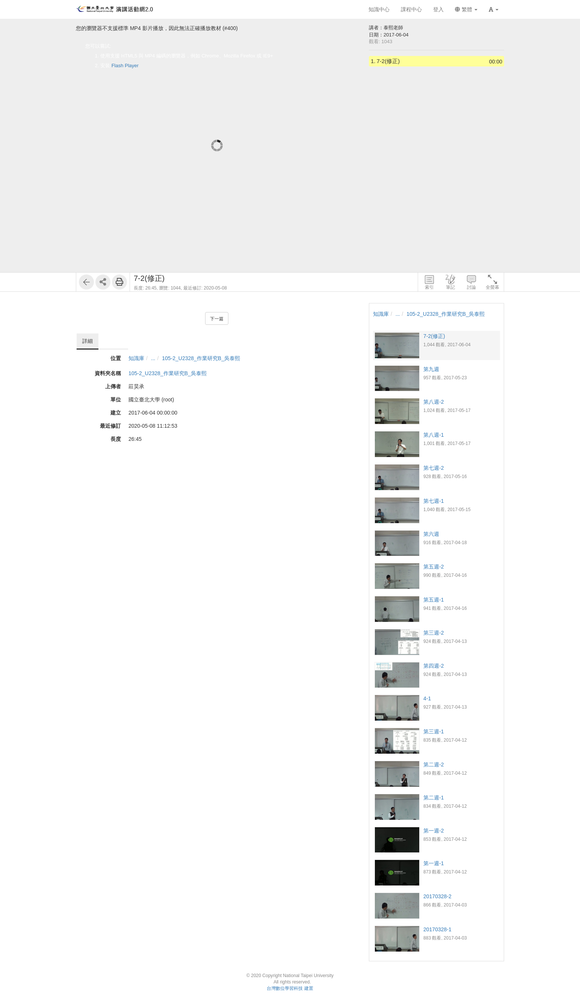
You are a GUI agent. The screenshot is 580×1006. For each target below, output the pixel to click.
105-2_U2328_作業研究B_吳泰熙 (201, 358)
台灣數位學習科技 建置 (290, 988)
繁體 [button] (466, 9)
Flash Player (125, 65)
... (153, 358)
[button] (493, 9)
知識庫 (136, 358)
